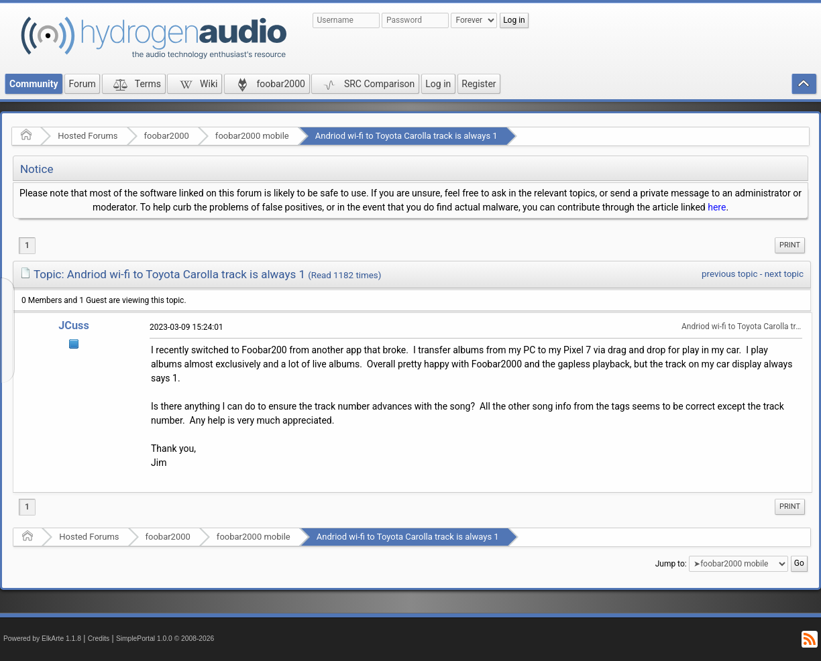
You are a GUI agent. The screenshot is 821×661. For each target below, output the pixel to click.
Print (789, 245)
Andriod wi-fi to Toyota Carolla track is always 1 (406, 136)
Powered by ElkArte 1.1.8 (42, 638)
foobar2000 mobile (252, 136)
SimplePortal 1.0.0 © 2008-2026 (165, 638)
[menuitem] (790, 245)
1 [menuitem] (27, 245)
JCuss (73, 325)
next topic (784, 274)
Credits (99, 638)
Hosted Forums (87, 136)
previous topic (729, 274)
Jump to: (671, 563)
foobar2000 (166, 136)
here (717, 207)
